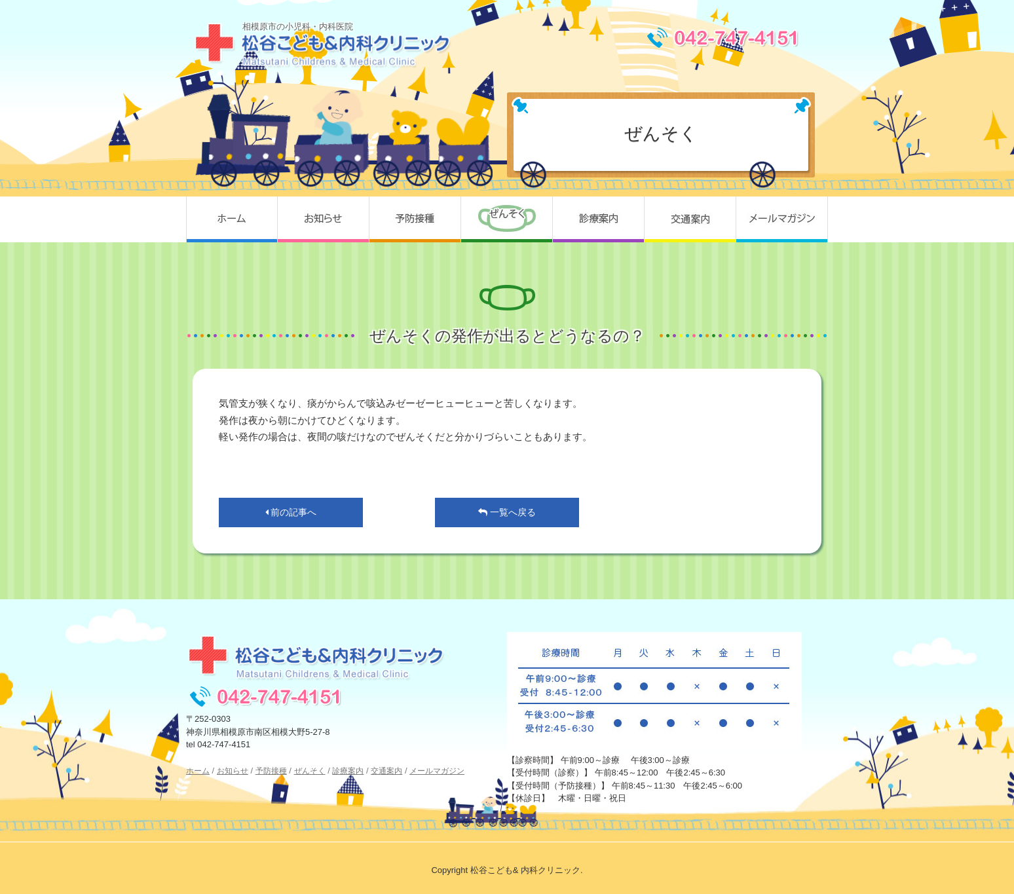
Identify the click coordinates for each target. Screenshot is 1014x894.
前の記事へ (291, 512)
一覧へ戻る (507, 512)
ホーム (232, 219)
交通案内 (690, 219)
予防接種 (415, 219)
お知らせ (323, 219)
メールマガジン (782, 219)
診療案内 (599, 219)
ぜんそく (507, 219)
